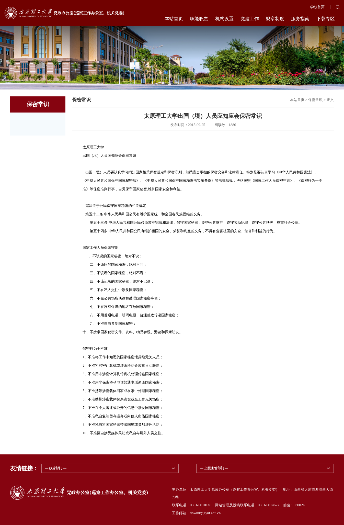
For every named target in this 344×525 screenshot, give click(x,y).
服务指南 (300, 18)
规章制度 (275, 18)
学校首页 (317, 7)
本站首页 (174, 18)
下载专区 (325, 18)
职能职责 (199, 18)
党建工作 (249, 18)
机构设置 (224, 18)
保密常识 (315, 100)
